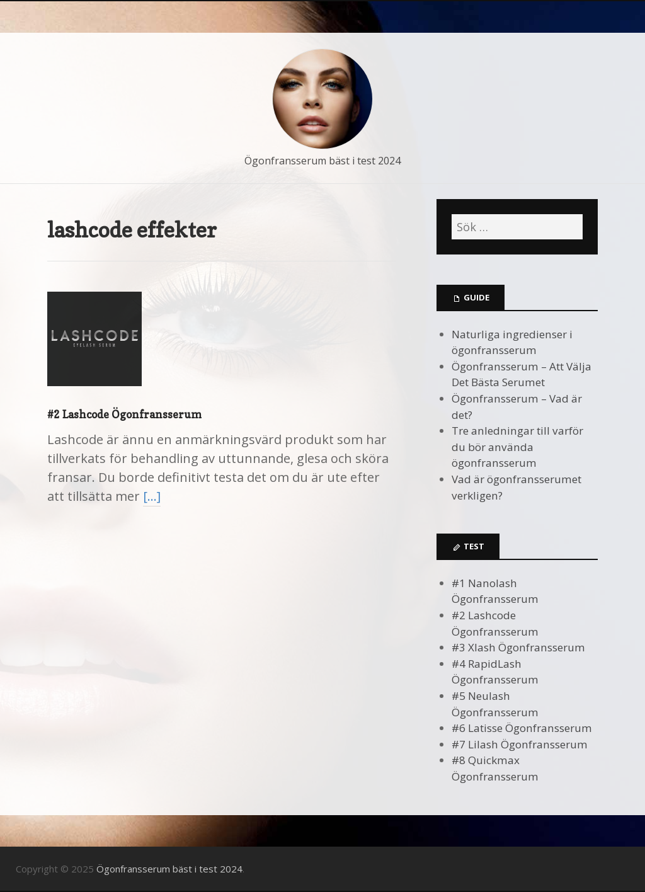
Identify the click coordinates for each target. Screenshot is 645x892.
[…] (152, 496)
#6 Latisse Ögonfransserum (522, 728)
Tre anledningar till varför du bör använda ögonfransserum (517, 446)
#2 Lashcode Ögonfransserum (124, 414)
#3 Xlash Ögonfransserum (518, 647)
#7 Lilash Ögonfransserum (520, 744)
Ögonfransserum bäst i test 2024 (322, 161)
